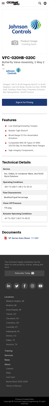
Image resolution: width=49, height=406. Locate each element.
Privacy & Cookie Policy (24, 399)
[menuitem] (24, 297)
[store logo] (14, 3)
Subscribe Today (24, 273)
